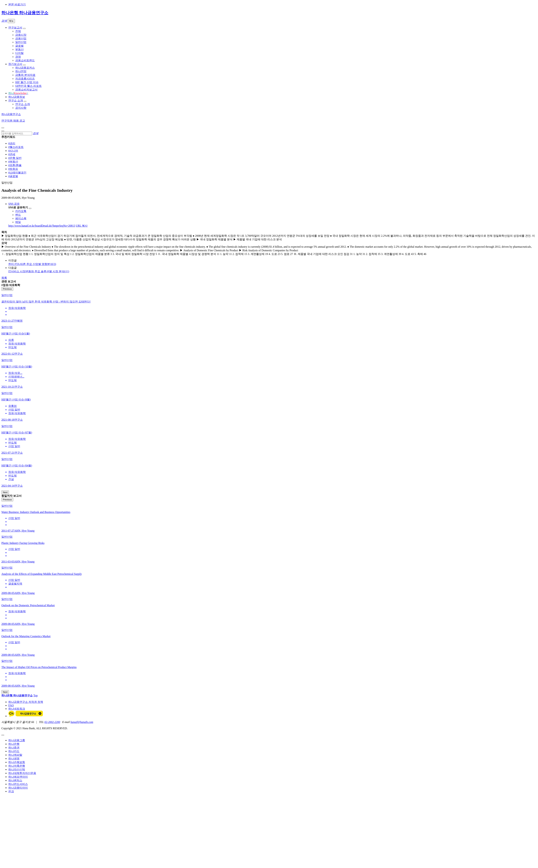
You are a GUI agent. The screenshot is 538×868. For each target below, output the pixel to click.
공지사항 (20, 107)
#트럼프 (13, 168)
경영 (18, 56)
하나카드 (13, 751)
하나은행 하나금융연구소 (24, 12)
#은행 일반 (15, 157)
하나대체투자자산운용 (22, 773)
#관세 (11, 154)
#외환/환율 (15, 165)
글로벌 (19, 45)
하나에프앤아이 (18, 776)
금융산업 (20, 38)
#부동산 (13, 161)
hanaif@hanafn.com (82, 722)
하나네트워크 (16, 708)
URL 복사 (82, 225)
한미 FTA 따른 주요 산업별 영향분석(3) (32, 264)
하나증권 (13, 747)
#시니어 (13, 150)
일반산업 (20, 42)
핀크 (11, 791)
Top (35, 695)
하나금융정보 (16, 96)
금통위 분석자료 (25, 74)
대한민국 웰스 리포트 (28, 85)
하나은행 (13, 743)
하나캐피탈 (15, 754)
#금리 (11, 143)
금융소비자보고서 (26, 89)
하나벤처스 (15, 780)
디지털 (19, 53)
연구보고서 (15, 27)
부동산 (19, 49)
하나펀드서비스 (18, 784)
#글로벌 (13, 176)
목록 (4, 277)
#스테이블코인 (17, 172)
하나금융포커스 (25, 67)
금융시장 (20, 34)
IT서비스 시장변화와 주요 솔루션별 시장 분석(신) (38, 271)
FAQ (11, 705)
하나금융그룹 (16, 740)
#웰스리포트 (16, 147)
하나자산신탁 (16, 769)
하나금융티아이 (18, 787)
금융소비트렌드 (25, 60)
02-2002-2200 (52, 722)
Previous (7, 289)
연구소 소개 (15, 100)
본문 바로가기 (17, 4)
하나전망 (20, 71)
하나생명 (13, 758)
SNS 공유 (14, 203)
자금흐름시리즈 (25, 78)
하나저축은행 (16, 765)
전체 (18, 31)
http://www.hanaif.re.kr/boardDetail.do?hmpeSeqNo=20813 (41, 225)
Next (5, 492)
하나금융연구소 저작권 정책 (25, 701)
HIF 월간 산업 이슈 (27, 82)
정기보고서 (15, 64)
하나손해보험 (16, 762)
